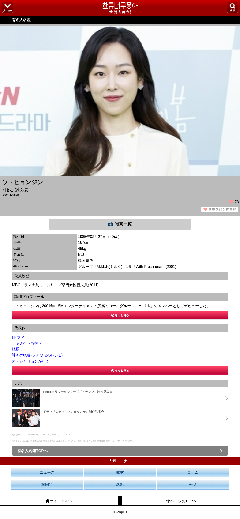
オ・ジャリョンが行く (30, 361)
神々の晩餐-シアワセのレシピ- (37, 355)
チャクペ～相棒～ (27, 343)
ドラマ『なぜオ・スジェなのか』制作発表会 (73, 411)
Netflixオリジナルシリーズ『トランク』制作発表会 (77, 391)
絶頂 (15, 349)
